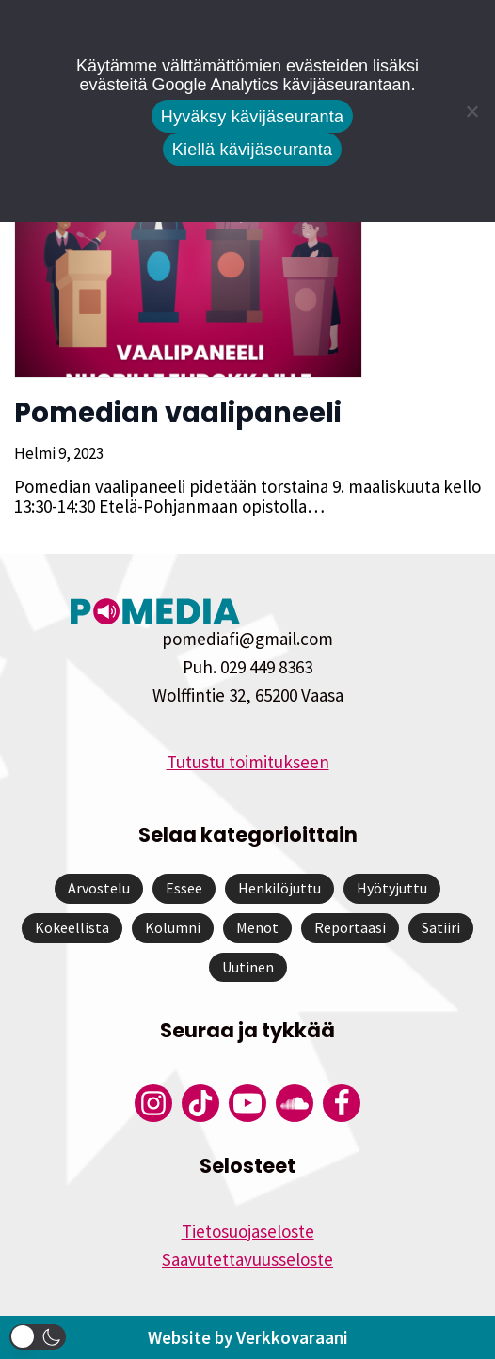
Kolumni (172, 927)
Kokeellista (72, 927)
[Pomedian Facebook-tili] (341, 1103)
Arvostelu (99, 887)
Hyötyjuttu (392, 887)
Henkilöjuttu (279, 887)
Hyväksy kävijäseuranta (252, 116)
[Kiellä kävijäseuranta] (471, 111)
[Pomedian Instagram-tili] (153, 1103)
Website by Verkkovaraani (248, 1337)
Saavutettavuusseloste (247, 1259)
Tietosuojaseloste (248, 1231)
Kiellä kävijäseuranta (252, 149)
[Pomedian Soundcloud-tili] (294, 1103)
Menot (257, 927)
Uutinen (248, 966)
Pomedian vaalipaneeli (178, 413)
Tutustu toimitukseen (248, 762)
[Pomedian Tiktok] (200, 1103)
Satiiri (441, 927)
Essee (184, 887)
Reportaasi (350, 927)
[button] (37, 1337)
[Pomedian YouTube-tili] (247, 1103)
